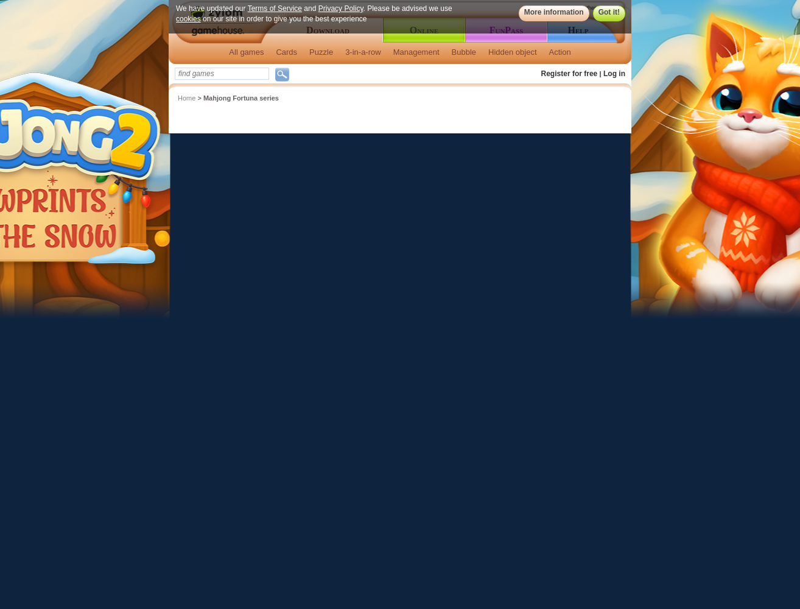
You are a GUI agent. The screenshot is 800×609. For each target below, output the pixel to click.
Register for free (569, 73)
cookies (188, 19)
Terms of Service (275, 8)
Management (416, 52)
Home (186, 98)
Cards (286, 52)
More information (554, 12)
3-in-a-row (363, 52)
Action (560, 52)
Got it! (609, 12)
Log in (614, 73)
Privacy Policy (340, 8)
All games (246, 52)
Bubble (464, 52)
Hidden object (512, 52)
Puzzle (321, 52)
